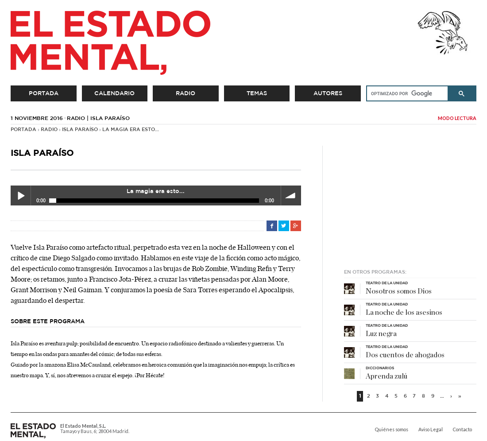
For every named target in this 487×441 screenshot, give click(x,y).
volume (291, 195)
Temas (257, 93)
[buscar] (404, 93)
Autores (327, 93)
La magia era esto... (130, 130)
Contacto (462, 429)
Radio (185, 93)
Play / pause (21, 195)
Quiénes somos (391, 429)
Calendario (114, 93)
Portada (43, 93)
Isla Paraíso (80, 130)
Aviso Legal (430, 429)
